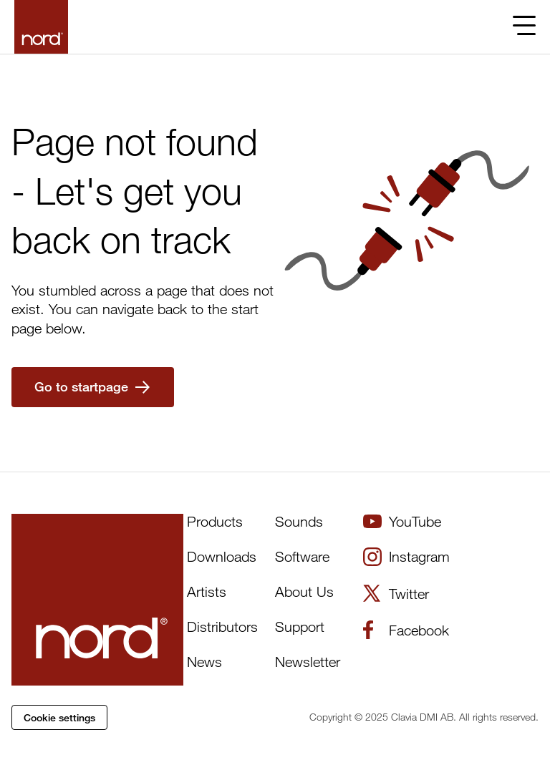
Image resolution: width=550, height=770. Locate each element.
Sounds (299, 521)
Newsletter (307, 661)
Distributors (222, 626)
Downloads (221, 556)
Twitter (396, 593)
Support (299, 626)
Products (215, 521)
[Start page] (41, 27)
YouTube (402, 521)
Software (302, 556)
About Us (304, 591)
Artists (206, 591)
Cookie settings (59, 717)
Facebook (406, 629)
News (204, 661)
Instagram (406, 556)
